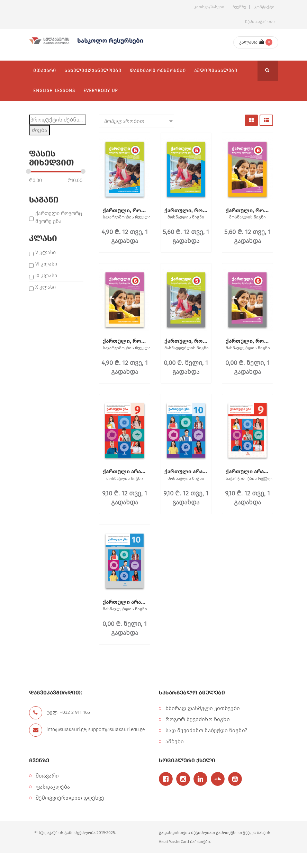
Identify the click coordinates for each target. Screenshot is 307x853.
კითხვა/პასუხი (209, 7)
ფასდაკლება (53, 786)
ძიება (39, 130)
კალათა (251, 42)
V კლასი (45, 252)
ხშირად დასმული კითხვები (202, 708)
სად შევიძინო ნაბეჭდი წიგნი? (206, 730)
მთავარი (47, 775)
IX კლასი (46, 275)
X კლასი (45, 287)
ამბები (174, 741)
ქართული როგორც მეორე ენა (58, 217)
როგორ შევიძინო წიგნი (197, 719)
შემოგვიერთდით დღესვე (70, 797)
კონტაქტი (264, 7)
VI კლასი (46, 264)
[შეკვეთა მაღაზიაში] (136, 121)
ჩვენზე (239, 7)
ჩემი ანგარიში (260, 21)
